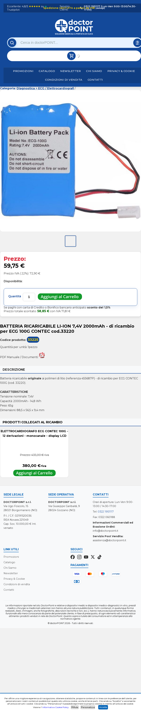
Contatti (95, 79)
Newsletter (70, 71)
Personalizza (88, 707)
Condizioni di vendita (63, 79)
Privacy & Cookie (121, 71)
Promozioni (23, 71)
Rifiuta (74, 707)
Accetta (103, 707)
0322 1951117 (106, 511)
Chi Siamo (94, 71)
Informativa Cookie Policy (55, 707)
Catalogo (47, 71)
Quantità (14, 296)
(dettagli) (100, 8)
